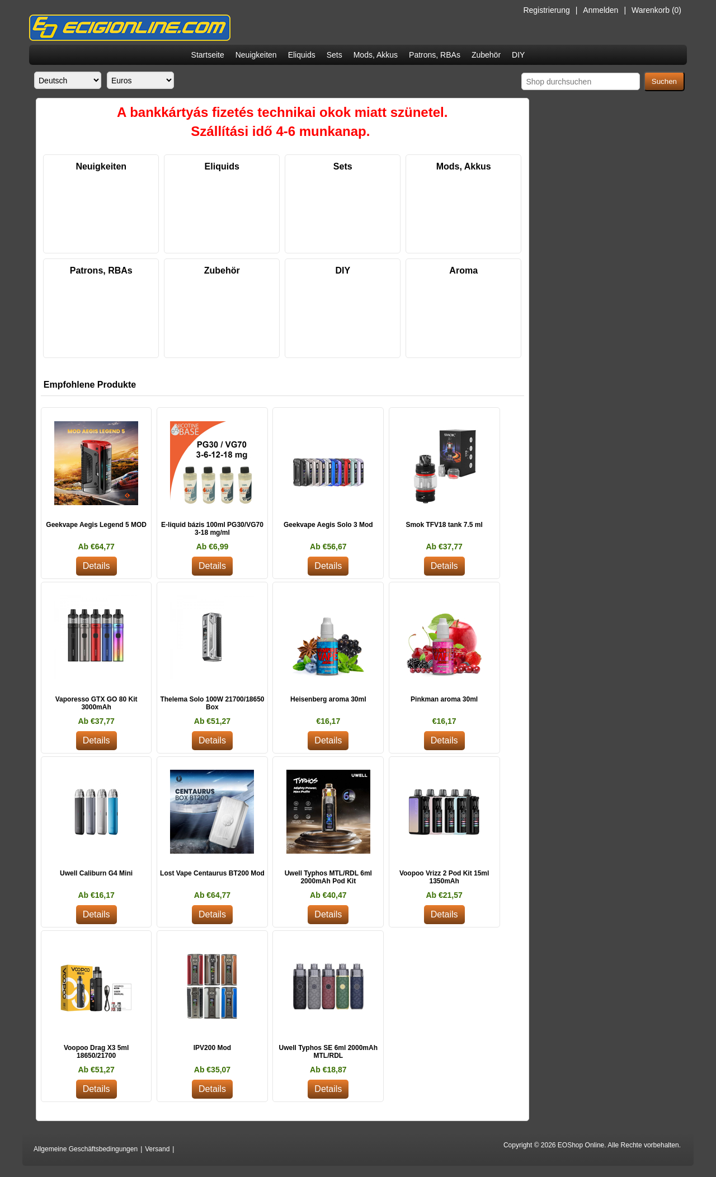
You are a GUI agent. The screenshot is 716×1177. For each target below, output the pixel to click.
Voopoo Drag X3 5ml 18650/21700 (96, 1052)
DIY (518, 54)
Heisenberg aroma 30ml (328, 699)
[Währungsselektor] (140, 80)
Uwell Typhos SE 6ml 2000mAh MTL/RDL (328, 1052)
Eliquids (301, 54)
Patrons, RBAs (434, 54)
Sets (334, 54)
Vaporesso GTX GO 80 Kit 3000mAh (96, 703)
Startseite (207, 54)
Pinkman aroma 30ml (444, 699)
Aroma (463, 270)
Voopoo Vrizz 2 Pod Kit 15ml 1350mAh (444, 877)
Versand (157, 1149)
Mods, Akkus (376, 54)
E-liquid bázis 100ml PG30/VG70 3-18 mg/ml (212, 528)
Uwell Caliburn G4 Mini (96, 873)
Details (96, 566)
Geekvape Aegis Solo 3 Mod (328, 525)
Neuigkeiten (256, 54)
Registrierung (546, 10)
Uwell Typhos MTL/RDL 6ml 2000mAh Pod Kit (328, 877)
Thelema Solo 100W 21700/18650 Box (212, 703)
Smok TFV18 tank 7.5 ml (444, 525)
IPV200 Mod (212, 1048)
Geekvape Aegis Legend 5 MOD (96, 525)
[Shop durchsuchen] (580, 81)
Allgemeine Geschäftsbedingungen (86, 1149)
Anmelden (600, 10)
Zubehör (486, 54)
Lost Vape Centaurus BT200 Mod (212, 873)
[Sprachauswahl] (67, 80)
